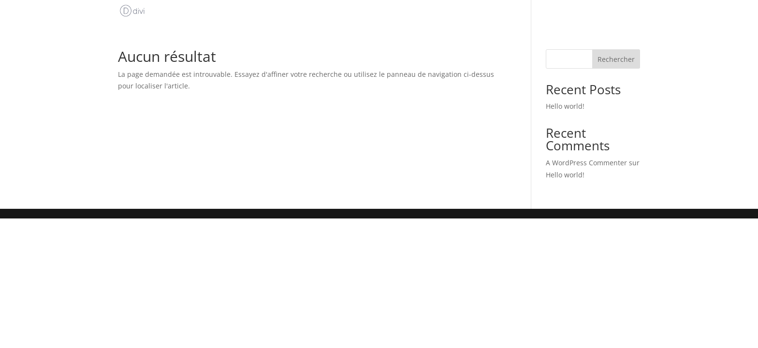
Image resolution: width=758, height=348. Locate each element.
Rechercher (616, 59)
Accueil (534, 12)
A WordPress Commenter (586, 162)
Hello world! (565, 106)
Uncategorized (602, 12)
